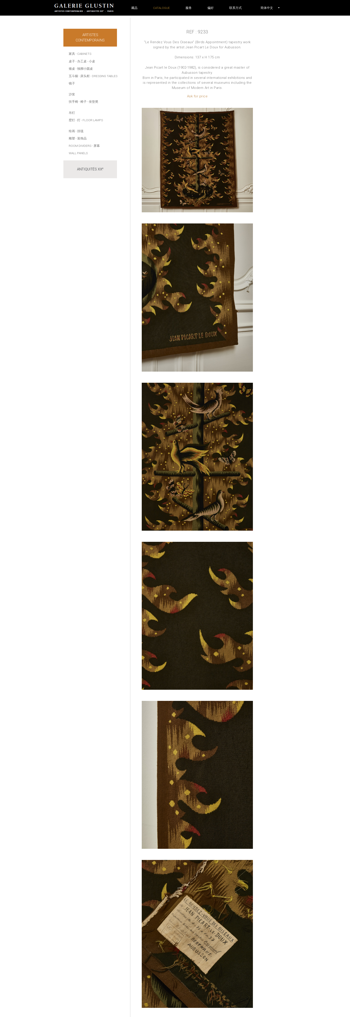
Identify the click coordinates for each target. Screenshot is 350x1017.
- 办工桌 (81, 61)
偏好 (210, 8)
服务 (188, 8)
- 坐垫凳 (92, 101)
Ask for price (197, 96)
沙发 (72, 94)
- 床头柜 (84, 76)
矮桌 (72, 68)
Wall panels (78, 153)
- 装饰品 (81, 138)
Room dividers (80, 145)
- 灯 (78, 120)
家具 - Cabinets (80, 53)
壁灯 (72, 120)
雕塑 (72, 138)
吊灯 (72, 113)
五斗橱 (73, 76)
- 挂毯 (79, 131)
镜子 (72, 83)
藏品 (134, 8)
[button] (267, 8)
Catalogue (161, 8)
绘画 (72, 131)
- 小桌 (91, 61)
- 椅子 (83, 101)
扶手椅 (73, 101)
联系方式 (235, 8)
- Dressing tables (103, 76)
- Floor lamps (92, 120)
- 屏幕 (96, 145)
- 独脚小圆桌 (84, 68)
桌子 (72, 61)
